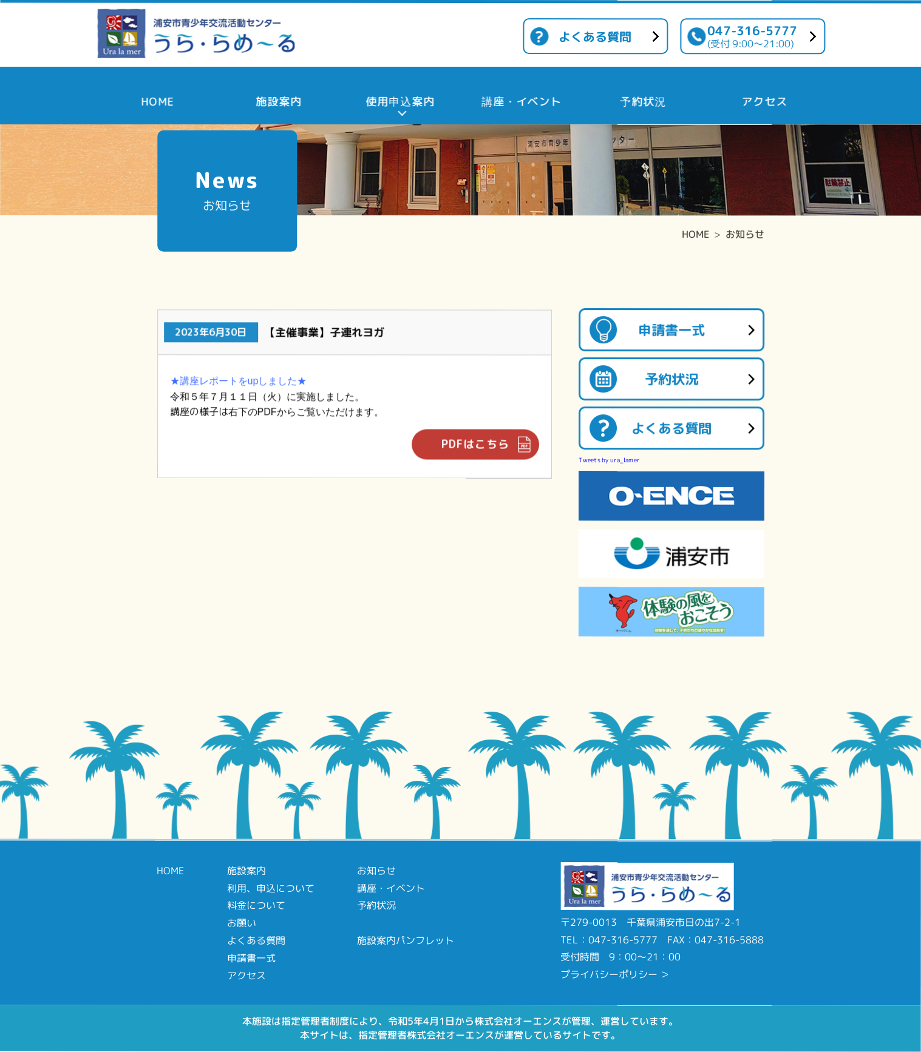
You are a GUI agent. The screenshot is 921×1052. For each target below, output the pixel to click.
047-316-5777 (752, 36)
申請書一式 (671, 329)
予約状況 (671, 378)
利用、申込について (270, 887)
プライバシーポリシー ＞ (615, 974)
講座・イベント (391, 887)
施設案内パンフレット (405, 940)
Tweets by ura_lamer (609, 460)
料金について (256, 905)
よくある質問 (595, 36)
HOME (695, 234)
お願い (241, 922)
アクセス (246, 975)
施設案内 (246, 870)
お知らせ (745, 234)
